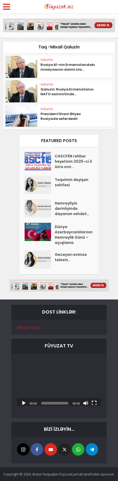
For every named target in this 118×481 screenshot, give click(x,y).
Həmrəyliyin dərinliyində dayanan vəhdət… (72, 208)
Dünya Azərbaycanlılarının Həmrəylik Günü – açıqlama (74, 234)
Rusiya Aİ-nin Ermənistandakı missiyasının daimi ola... (67, 67)
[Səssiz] (85, 403)
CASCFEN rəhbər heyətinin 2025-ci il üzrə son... (73, 161)
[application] (59, 382)
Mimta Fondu (28, 327)
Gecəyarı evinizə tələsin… (71, 257)
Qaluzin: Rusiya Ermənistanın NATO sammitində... (67, 92)
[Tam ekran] (94, 403)
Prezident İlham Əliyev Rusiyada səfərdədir (60, 116)
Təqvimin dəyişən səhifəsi (71, 182)
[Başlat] (23, 403)
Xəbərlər (46, 59)
